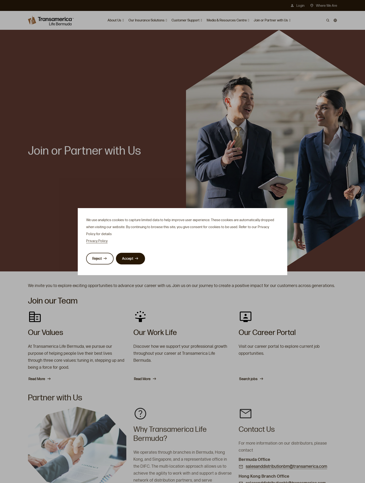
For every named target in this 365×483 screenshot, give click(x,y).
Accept (127, 259)
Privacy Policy (97, 241)
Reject (97, 259)
